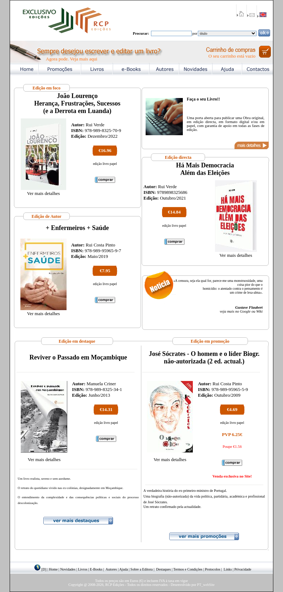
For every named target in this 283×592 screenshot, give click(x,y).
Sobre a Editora (142, 569)
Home (53, 569)
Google (245, 311)
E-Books (96, 569)
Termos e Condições (188, 569)
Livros (82, 569)
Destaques (163, 569)
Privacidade (242, 569)
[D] (44, 569)
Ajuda (123, 569)
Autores (111, 569)
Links (228, 569)
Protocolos (212, 569)
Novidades (67, 569)
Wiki (259, 311)
